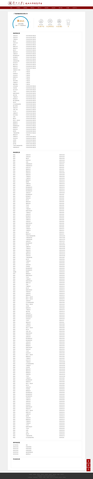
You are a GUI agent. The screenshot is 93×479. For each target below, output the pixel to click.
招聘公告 (39, 7)
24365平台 (74, 7)
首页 (11, 7)
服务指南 (60, 7)
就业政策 (46, 7)
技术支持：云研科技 (62, 477)
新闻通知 (25, 7)
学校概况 (18, 7)
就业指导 (53, 7)
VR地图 (67, 7)
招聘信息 (32, 7)
